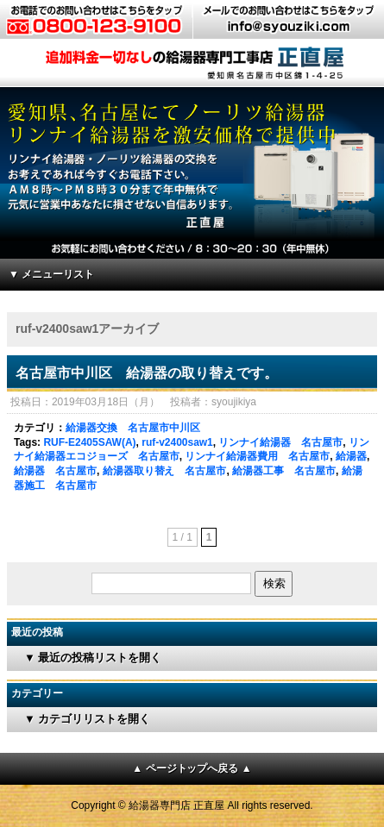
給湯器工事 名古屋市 (284, 471)
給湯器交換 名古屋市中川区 (133, 428)
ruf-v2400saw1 (177, 442)
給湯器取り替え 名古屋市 (165, 471)
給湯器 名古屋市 (55, 471)
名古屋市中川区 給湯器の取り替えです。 (147, 373)
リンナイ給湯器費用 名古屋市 (257, 456)
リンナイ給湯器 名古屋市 (280, 442)
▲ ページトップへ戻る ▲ (191, 768)
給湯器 (351, 456)
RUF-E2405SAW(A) (89, 442)
